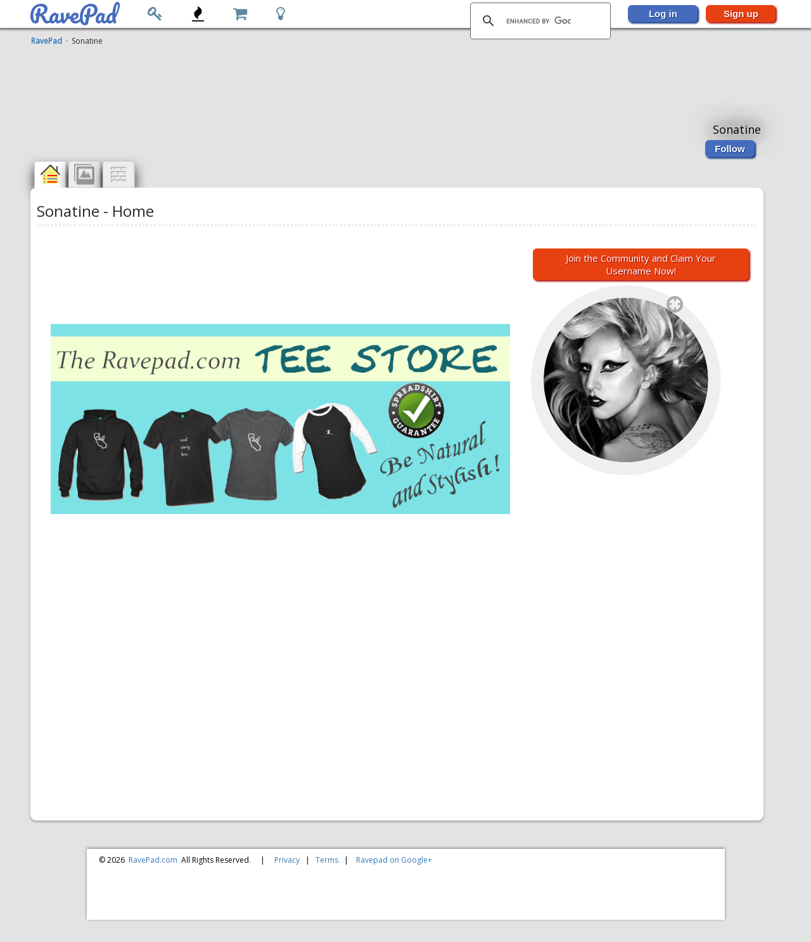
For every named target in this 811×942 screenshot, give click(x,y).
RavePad (46, 40)
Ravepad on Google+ (394, 860)
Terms (327, 860)
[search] (538, 21)
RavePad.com (153, 860)
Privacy (287, 860)
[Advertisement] (398, 77)
